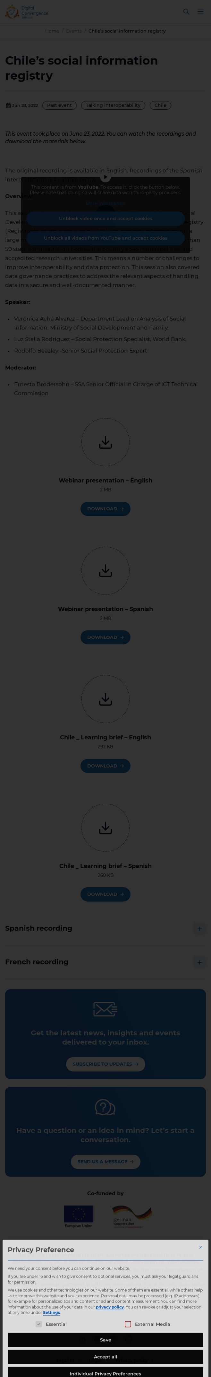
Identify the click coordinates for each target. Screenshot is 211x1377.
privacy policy (110, 1349)
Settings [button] (51, 1355)
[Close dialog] (201, 1290)
